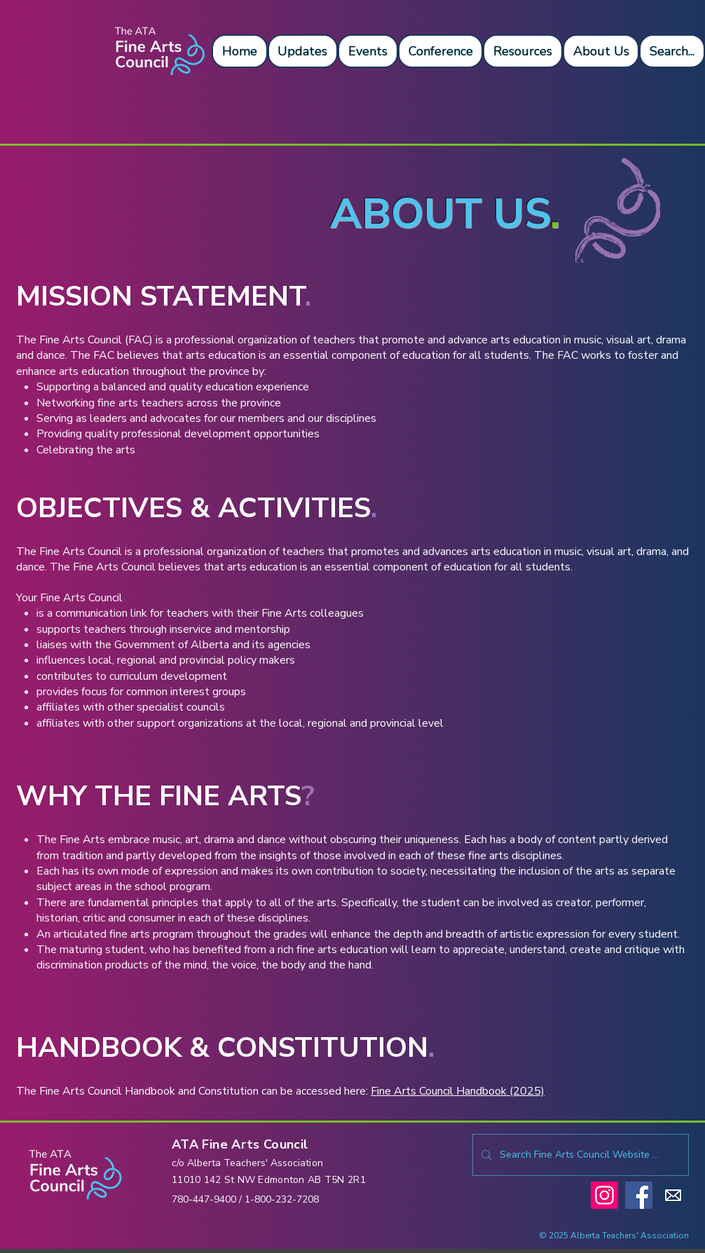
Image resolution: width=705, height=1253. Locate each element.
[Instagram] (604, 1195)
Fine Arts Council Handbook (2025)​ (458, 1091)
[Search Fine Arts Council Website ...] (579, 1155)
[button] (240, 51)
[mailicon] (673, 1195)
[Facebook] (638, 1195)
